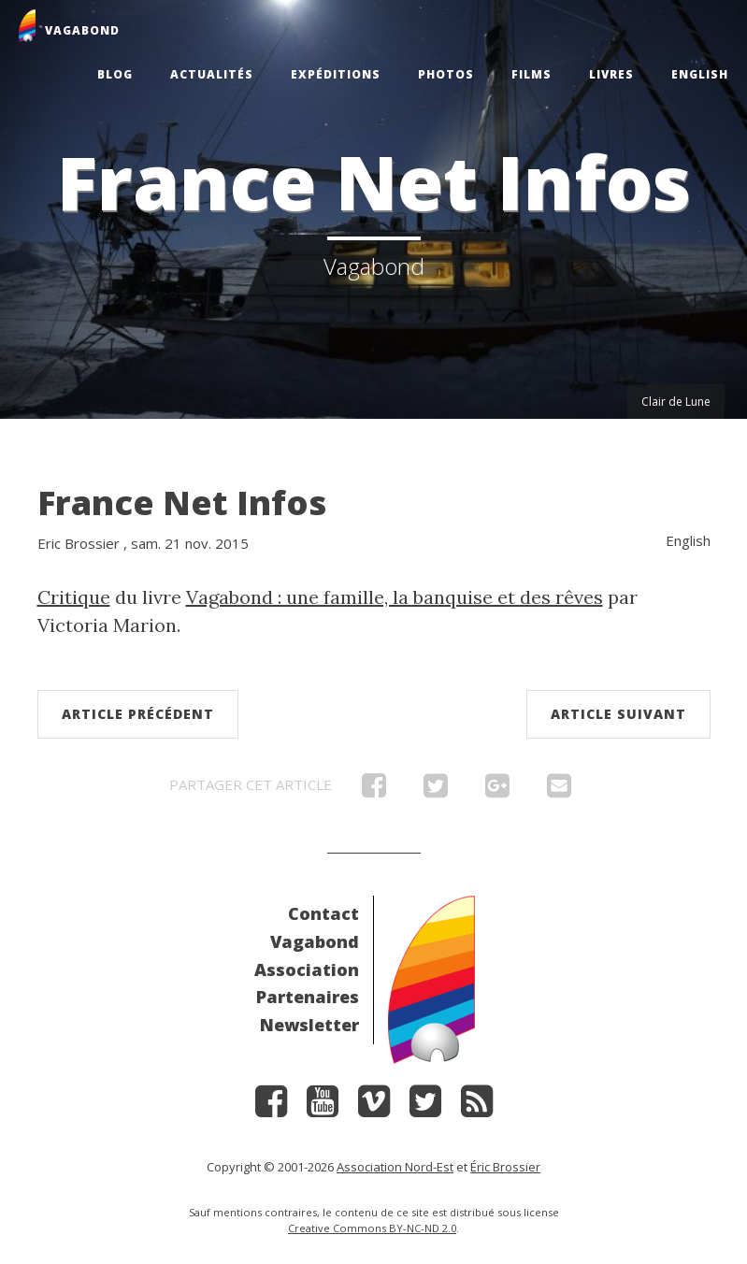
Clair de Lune (676, 401)
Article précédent (138, 714)
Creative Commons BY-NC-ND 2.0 (372, 1228)
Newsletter (309, 1024)
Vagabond (314, 941)
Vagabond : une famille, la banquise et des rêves (394, 597)
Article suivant (618, 714)
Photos (446, 74)
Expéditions (336, 74)
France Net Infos (181, 502)
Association (306, 969)
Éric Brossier (505, 1166)
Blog (115, 74)
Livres (611, 74)
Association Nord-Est (395, 1166)
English (699, 74)
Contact (323, 913)
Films (531, 74)
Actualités (211, 74)
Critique (73, 597)
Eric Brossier (78, 543)
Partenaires (307, 996)
